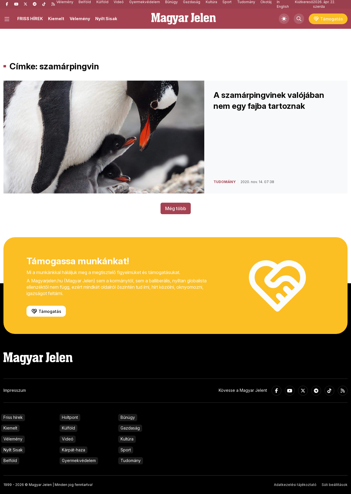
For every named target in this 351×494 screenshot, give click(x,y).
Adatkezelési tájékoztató (295, 484)
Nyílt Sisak (106, 18)
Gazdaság (130, 427)
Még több (175, 208)
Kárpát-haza (73, 449)
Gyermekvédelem (79, 460)
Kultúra (127, 438)
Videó (67, 438)
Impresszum (14, 390)
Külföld (68, 427)
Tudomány (131, 460)
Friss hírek (13, 417)
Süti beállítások (335, 484)
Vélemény (80, 18)
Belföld (10, 460)
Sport (126, 449)
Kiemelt (56, 18)
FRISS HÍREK (30, 18)
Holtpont (70, 417)
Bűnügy (128, 417)
